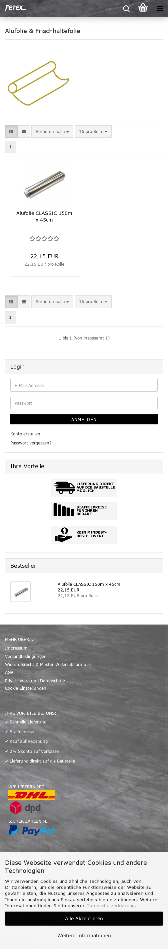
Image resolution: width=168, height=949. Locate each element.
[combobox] (52, 131)
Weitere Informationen (84, 935)
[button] (11, 131)
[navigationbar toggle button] (159, 8)
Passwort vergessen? (31, 442)
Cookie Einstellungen (25, 688)
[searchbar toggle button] (126, 8)
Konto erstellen (25, 433)
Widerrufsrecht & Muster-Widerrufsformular (48, 664)
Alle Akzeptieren (84, 918)
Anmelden (84, 419)
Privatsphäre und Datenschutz (35, 680)
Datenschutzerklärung (110, 905)
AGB (9, 672)
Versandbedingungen (26, 656)
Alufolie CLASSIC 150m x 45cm (44, 216)
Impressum (16, 648)
